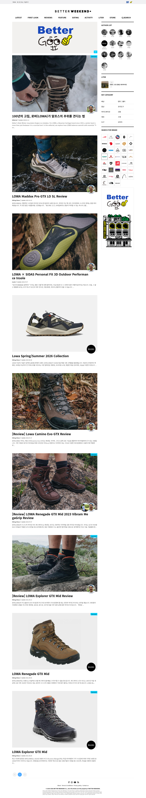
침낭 (102, 106)
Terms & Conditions (67, 785)
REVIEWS (48, 17)
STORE (113, 17)
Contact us (86, 785)
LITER (101, 17)
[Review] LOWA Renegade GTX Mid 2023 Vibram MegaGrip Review (50, 516)
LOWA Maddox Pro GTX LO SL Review (39, 196)
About (59, 785)
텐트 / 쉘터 (121, 101)
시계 (119, 117)
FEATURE (62, 17)
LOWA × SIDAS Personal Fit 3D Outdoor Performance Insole (50, 276)
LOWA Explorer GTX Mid (29, 751)
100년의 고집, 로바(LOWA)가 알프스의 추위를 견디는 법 (48, 116)
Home (14, 2)
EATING (75, 17)
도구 (102, 122)
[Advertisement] (117, 262)
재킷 (102, 117)
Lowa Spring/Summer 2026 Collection (40, 356)
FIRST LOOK (33, 17)
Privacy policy (78, 785)
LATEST (18, 17)
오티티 (120, 122)
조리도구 (121, 106)
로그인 (19, 2)
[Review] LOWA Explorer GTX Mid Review (42, 596)
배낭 (102, 101)
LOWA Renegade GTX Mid (30, 673)
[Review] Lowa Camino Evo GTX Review (41, 434)
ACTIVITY (89, 17)
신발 (119, 112)
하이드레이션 (105, 112)
